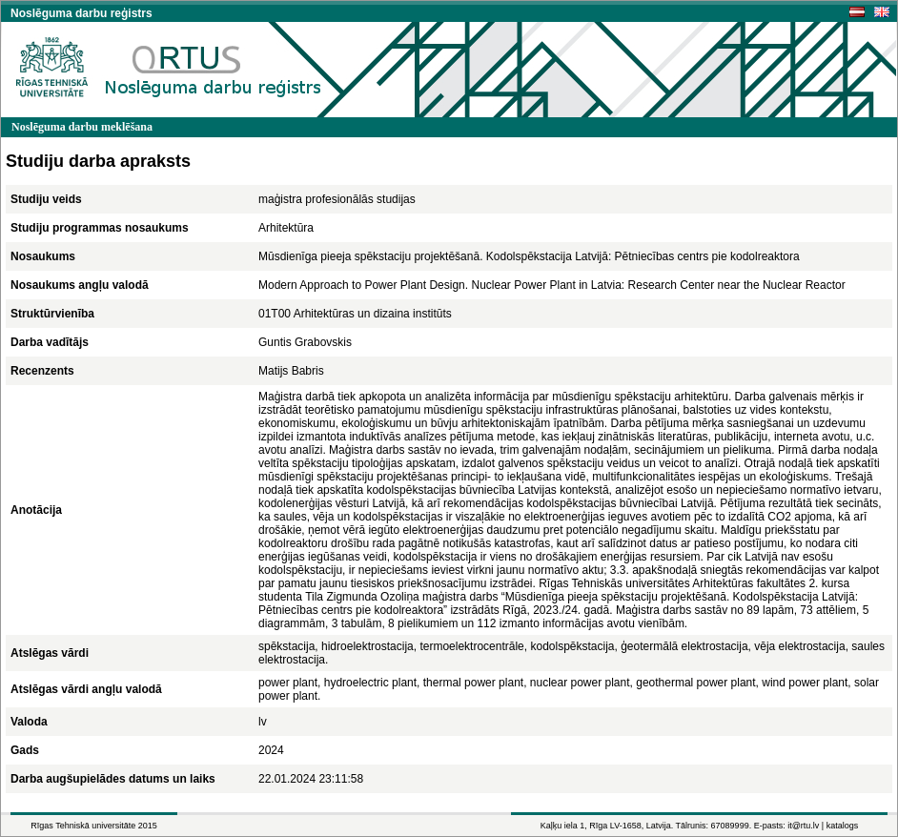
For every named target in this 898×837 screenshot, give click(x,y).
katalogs (843, 825)
